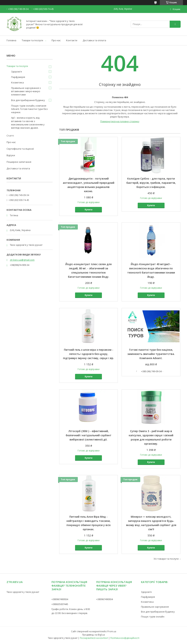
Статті (10, 135)
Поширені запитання (19, 161)
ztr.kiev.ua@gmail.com (22, 259)
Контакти (71, 40)
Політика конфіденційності (124, 638)
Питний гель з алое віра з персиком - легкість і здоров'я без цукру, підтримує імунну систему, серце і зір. (88, 354)
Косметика (17, 82)
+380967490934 (59, 599)
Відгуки (11, 155)
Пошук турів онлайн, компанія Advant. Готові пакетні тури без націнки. (29, 109)
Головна (11, 40)
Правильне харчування (155, 606)
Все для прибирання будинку (28, 100)
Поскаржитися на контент (94, 638)
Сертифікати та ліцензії (20, 148)
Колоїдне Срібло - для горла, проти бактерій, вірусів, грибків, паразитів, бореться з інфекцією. (151, 183)
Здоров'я (16, 71)
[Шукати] (175, 24)
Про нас (56, 40)
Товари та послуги (32, 40)
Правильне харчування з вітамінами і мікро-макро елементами (26, 91)
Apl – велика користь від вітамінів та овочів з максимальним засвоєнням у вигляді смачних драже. (28, 122)
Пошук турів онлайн (152, 616)
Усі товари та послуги (166, 558)
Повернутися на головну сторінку (119, 121)
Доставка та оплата (94, 40)
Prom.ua (111, 631)
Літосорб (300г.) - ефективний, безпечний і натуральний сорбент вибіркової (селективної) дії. (88, 435)
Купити (88, 209)
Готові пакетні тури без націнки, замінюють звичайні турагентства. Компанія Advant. (151, 354)
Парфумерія (18, 77)
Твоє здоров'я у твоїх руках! (23, 592)
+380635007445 (59, 604)
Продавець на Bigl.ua (93, 634)
